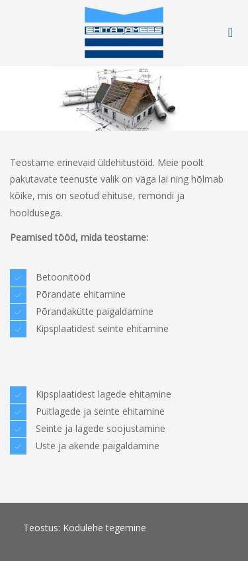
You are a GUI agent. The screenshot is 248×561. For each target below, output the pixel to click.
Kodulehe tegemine (104, 527)
